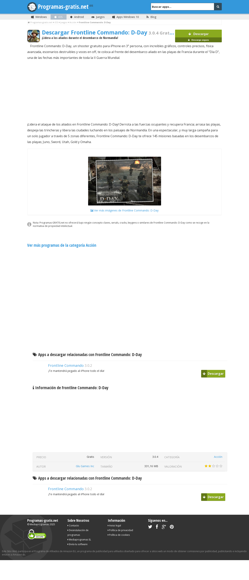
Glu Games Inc (85, 466)
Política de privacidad (120, 530)
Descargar (198, 37)
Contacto (73, 525)
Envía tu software (78, 544)
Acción (218, 457)
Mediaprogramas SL (79, 539)
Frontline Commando (66, 365)
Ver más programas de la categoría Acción (61, 245)
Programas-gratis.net (63, 7)
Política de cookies (119, 535)
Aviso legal (114, 525)
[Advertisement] (124, 91)
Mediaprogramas (39, 524)
